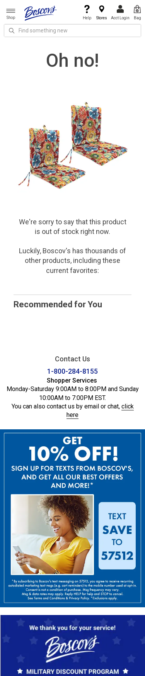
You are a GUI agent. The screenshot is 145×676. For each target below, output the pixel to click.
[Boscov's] (40, 13)
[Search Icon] (11, 30)
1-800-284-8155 (72, 371)
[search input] (72, 30)
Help (87, 12)
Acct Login (120, 12)
